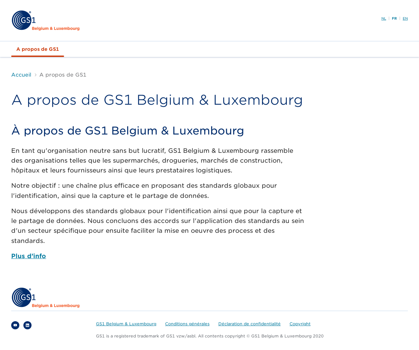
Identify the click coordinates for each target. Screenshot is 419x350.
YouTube (15, 325)
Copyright (300, 323)
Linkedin (27, 325)
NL (383, 18)
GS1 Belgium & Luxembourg (126, 323)
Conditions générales (187, 323)
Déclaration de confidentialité (249, 323)
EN (405, 18)
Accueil (21, 74)
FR (394, 18)
